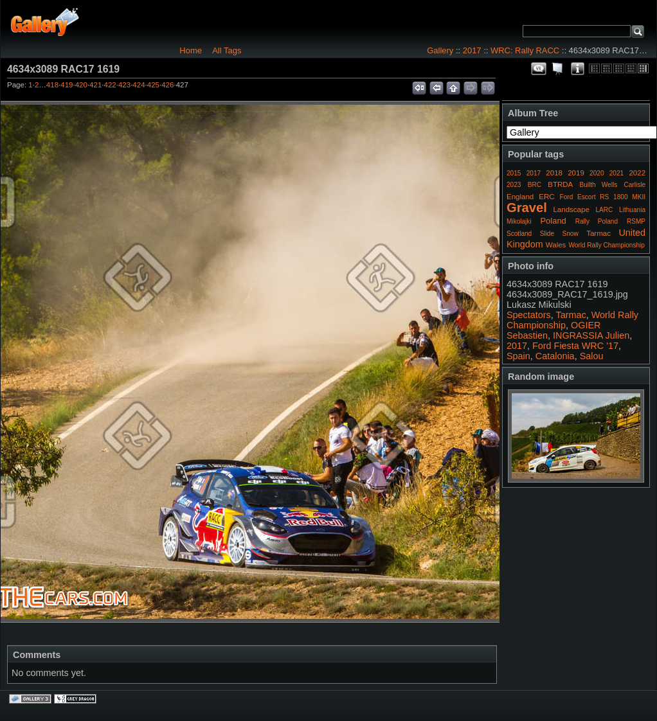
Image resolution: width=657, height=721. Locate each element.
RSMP (636, 221)
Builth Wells (598, 184)
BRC (534, 184)
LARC (604, 209)
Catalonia (555, 356)
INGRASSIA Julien (591, 335)
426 (167, 85)
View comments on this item (538, 69)
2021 (616, 173)
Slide (547, 233)
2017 (472, 50)
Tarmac (598, 233)
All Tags (226, 50)
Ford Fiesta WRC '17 (575, 346)
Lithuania (632, 209)
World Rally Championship (606, 245)
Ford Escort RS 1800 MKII (602, 196)
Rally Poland (596, 221)
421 (95, 85)
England (520, 196)
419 (66, 85)
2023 (514, 184)
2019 (576, 173)
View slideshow (558, 69)
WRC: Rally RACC (525, 50)
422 (110, 85)
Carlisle (634, 184)
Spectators (529, 315)
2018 (554, 173)
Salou (592, 356)
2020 (597, 173)
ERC (546, 196)
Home (190, 50)
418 (52, 85)
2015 (514, 173)
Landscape (571, 209)
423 (124, 85)
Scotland (519, 233)
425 (153, 85)
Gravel (527, 207)
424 (138, 85)
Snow (570, 233)
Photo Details (577, 69)
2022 (637, 173)
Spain (518, 356)
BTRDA (560, 184)
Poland (553, 221)
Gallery (440, 50)
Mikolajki (519, 221)
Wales (556, 245)
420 (81, 85)
